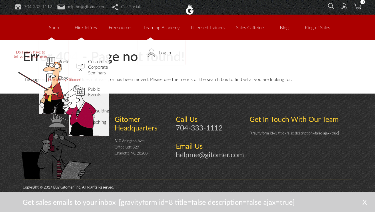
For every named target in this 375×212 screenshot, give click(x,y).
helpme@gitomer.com (82, 6)
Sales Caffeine (250, 27)
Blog (284, 27)
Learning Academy (162, 27)
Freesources (120, 27)
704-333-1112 (33, 6)
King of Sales (317, 27)
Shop (54, 27)
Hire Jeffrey (86, 27)
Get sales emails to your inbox (69, 202)
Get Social (126, 6)
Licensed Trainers (208, 27)
